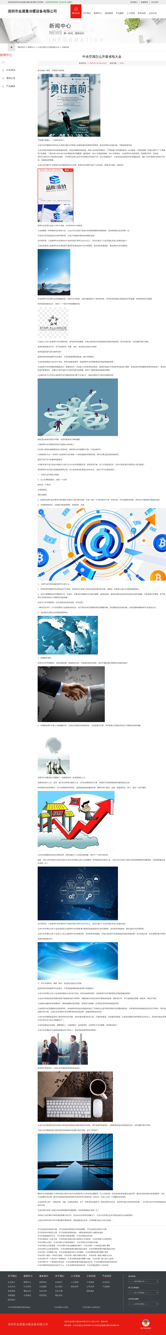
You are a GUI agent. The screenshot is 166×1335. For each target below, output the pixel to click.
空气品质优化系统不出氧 (97, 1229)
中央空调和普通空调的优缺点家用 (74, 1249)
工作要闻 (90, 1282)
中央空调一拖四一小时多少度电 (50, 1255)
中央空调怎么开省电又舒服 (87, 1242)
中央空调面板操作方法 (46, 1236)
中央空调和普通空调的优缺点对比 (102, 1249)
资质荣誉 (11, 1291)
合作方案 (59, 1291)
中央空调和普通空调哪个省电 (79, 1259)
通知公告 (10, 78)
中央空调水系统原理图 (66, 1236)
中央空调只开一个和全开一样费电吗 (52, 1259)
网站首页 (76, 9)
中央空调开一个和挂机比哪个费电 (97, 1246)
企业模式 (27, 1295)
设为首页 (154, 2)
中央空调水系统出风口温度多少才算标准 (75, 1239)
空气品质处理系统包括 (68, 1232)
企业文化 (152, 9)
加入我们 (59, 1287)
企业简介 (11, 1282)
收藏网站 (144, 2)
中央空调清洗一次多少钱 (47, 1239)
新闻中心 (98, 9)
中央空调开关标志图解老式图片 (69, 1246)
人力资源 (130, 9)
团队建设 (90, 1291)
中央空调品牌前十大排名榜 (97, 1265)
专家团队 (11, 1295)
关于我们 (86, 9)
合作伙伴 (43, 1291)
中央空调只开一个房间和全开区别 (51, 1262)
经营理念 (43, 1295)
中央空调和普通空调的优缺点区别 (79, 1262)
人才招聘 (74, 1282)
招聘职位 (43, 1282)
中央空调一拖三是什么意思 (103, 1259)
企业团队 (43, 1287)
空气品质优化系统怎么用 (47, 1232)
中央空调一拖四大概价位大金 (100, 1255)
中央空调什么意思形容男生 (48, 1249)
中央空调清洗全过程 (84, 1236)
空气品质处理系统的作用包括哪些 (72, 1229)
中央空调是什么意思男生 (102, 1239)
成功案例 (108, 9)
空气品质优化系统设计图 (47, 1229)
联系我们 (134, 2)
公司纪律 (90, 1287)
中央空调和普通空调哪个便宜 (96, 1252)
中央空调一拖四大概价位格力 (75, 1255)
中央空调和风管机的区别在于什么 (51, 1265)
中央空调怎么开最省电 (46, 1246)
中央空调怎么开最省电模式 (64, 1242)
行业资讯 (10, 70)
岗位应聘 (74, 1287)
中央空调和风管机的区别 (75, 1265)
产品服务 (119, 9)
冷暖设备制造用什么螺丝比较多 (90, 1232)
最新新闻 (10, 62)
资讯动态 (141, 9)
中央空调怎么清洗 (45, 1242)
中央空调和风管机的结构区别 (105, 1262)
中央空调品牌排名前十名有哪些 (71, 1252)
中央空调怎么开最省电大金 (48, 47)
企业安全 (106, 1282)
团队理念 (59, 1295)
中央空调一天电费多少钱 (47, 1252)
